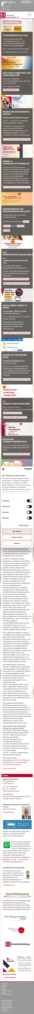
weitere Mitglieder (8, 812)
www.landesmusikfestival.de (12, 764)
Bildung (3, 989)
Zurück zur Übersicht (9, 769)
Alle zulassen (17, 531)
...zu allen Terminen (9, 977)
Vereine (3, 987)
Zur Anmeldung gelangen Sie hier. (17, 139)
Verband (4, 985)
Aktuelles (4, 983)
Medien (3, 992)
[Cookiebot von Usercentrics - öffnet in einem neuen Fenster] (24, 469)
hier (10, 834)
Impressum (4, 1009)
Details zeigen (23, 525)
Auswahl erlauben (17, 537)
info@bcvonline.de (11, 90)
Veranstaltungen (6, 990)
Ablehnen (17, 543)
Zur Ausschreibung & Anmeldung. (16, 454)
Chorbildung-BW (8, 900)
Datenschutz (5, 1011)
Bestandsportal (6, 994)
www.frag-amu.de (8, 885)
